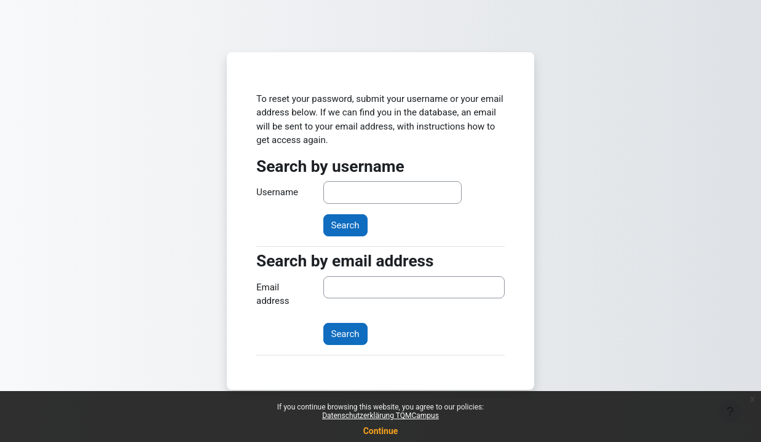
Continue (380, 431)
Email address (272, 294)
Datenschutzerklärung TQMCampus (380, 415)
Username (277, 192)
